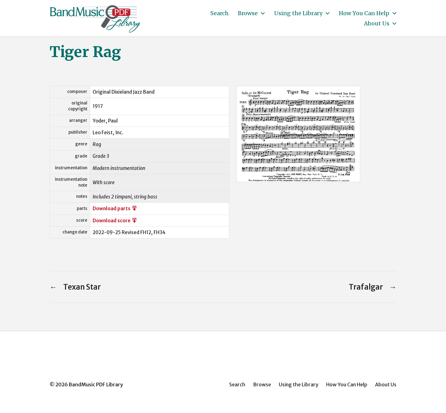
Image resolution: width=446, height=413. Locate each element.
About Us (376, 23)
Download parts (115, 208)
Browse (248, 13)
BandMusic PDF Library (96, 384)
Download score (115, 221)
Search (219, 13)
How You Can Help (364, 13)
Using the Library (298, 13)
